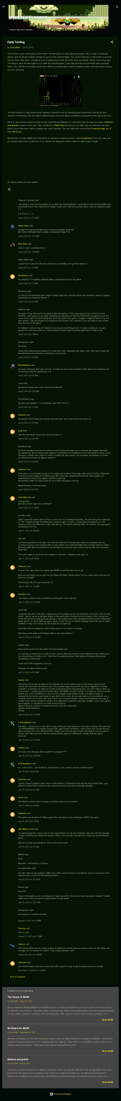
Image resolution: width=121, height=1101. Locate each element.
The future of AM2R (18, 997)
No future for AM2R (18, 1028)
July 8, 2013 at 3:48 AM (28, 334)
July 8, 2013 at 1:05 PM (28, 407)
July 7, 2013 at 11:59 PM (28, 218)
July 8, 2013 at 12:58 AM (28, 252)
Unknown (22, 469)
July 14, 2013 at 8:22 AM (28, 672)
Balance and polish (17, 1059)
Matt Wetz (22, 244)
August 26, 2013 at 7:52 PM (30, 954)
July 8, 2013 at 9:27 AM (28, 375)
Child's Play (59, 125)
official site (17, 132)
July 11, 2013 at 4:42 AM (28, 531)
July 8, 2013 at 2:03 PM (28, 423)
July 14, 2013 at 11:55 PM (29, 714)
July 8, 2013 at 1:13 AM (28, 283)
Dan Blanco (23, 275)
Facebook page (98, 128)
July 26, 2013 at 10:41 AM (29, 902)
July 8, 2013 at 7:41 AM (28, 357)
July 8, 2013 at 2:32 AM (28, 302)
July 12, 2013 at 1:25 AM (28, 586)
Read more (108, 1020)
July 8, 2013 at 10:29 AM (28, 391)
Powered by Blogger (60, 1094)
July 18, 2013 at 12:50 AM (29, 756)
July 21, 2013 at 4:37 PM (28, 805)
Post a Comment (17, 977)
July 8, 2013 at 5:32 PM (28, 462)
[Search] (117, 7)
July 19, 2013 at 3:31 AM (28, 790)
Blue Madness (24, 365)
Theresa (21, 928)
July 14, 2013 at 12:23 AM (29, 637)
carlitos (21, 748)
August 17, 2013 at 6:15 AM (30, 936)
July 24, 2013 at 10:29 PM (29, 879)
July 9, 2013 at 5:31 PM (28, 489)
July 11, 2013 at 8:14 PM (28, 558)
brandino (22, 594)
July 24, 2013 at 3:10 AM (28, 847)
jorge (20, 430)
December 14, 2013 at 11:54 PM (32, 970)
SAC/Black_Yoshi (26, 829)
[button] (112, 42)
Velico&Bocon (24, 497)
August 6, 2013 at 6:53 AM (29, 920)
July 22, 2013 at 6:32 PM (28, 821)
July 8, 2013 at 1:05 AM (28, 268)
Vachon (21, 944)
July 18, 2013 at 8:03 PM (28, 771)
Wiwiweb (22, 415)
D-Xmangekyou (25, 722)
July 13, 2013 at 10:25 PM (29, 602)
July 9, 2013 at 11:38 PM (28, 508)
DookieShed (87, 138)
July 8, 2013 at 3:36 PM (28, 439)
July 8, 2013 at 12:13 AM (28, 236)
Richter (21, 680)
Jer (19, 538)
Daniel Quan (23, 226)
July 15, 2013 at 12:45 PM (29, 740)
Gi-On (20, 797)
